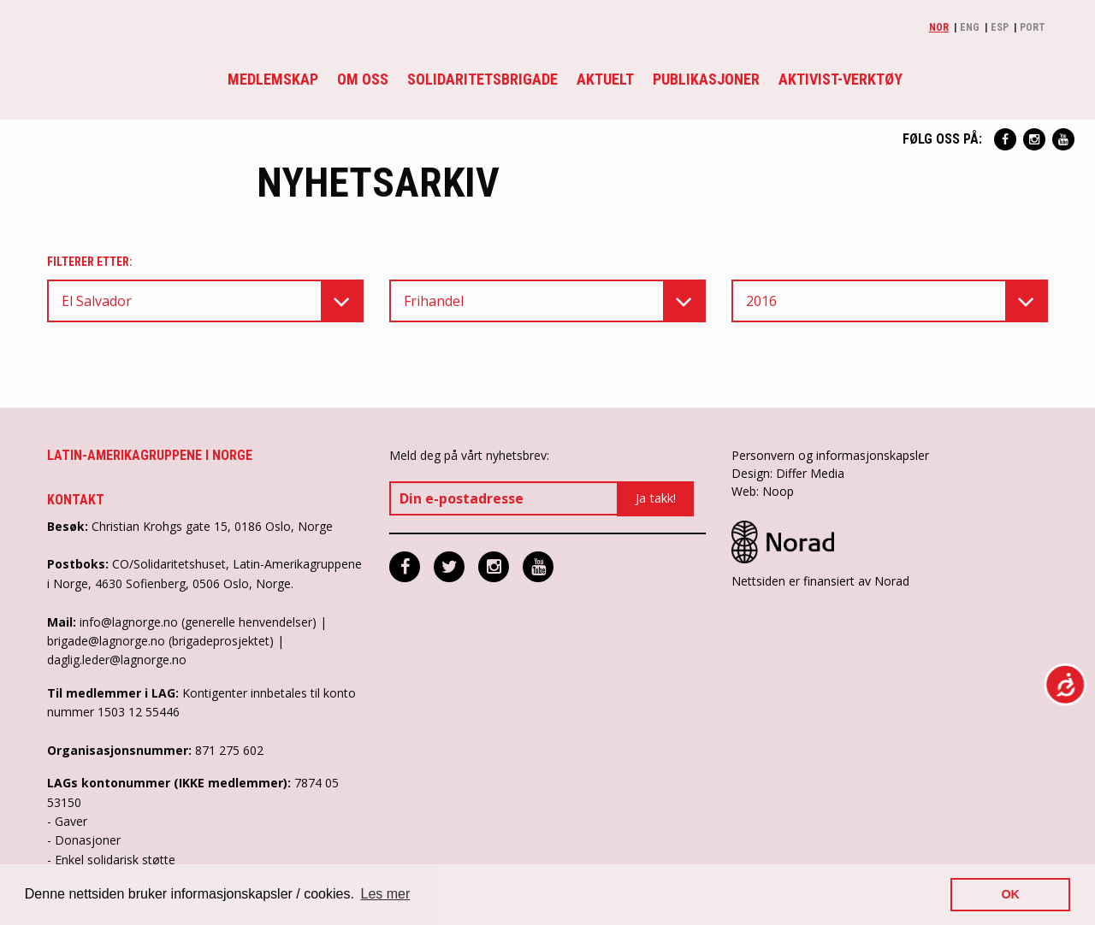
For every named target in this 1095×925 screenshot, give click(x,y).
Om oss (362, 79)
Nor (939, 27)
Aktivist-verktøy (840, 79)
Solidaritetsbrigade (482, 79)
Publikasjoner (706, 79)
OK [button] (1010, 894)
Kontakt (75, 500)
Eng (970, 27)
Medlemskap (273, 79)
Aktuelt (605, 79)
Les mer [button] (386, 894)
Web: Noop (762, 491)
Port (1032, 27)
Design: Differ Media (787, 473)
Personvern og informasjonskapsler (830, 455)
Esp (1000, 27)
